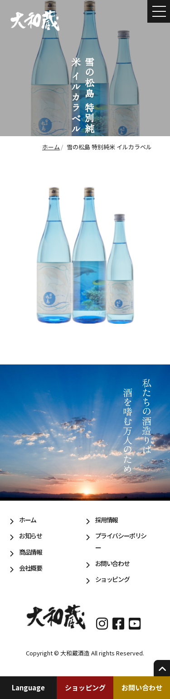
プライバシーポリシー (120, 541)
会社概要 (30, 567)
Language (28, 687)
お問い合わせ (141, 687)
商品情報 (30, 551)
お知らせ (30, 535)
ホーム (27, 519)
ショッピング (85, 687)
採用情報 (106, 519)
